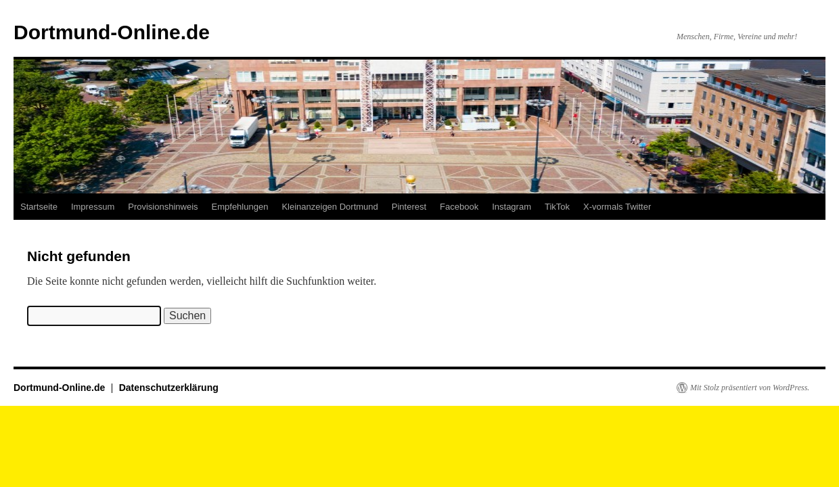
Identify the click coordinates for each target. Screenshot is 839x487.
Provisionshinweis (163, 207)
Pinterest (409, 207)
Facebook (459, 207)
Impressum (92, 207)
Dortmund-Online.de (112, 32)
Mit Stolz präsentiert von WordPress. (749, 387)
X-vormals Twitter (617, 207)
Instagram (511, 207)
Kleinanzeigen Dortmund (329, 207)
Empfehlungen (240, 207)
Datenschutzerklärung (169, 387)
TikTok (557, 207)
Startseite (39, 207)
